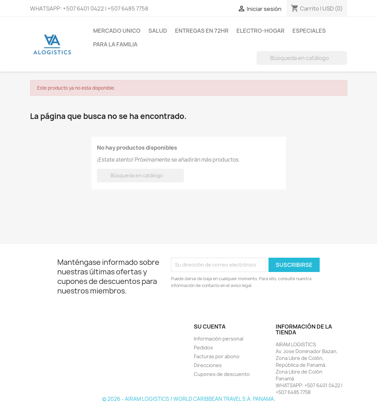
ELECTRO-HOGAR (260, 30)
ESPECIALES (309, 30)
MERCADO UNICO (117, 30)
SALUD (157, 30)
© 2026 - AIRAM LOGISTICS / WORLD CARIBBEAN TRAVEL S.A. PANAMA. (188, 399)
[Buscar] (302, 58)
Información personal (218, 338)
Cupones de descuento (222, 374)
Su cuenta (210, 326)
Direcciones (208, 365)
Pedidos (203, 347)
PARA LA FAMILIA (115, 44)
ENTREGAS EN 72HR (202, 30)
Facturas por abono (217, 356)
